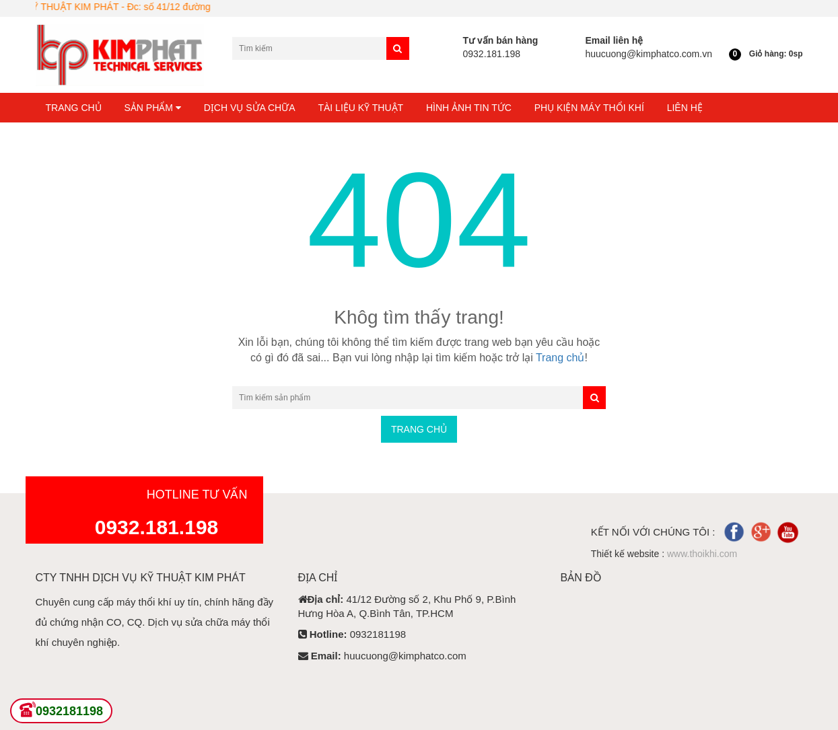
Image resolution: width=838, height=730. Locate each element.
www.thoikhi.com (702, 553)
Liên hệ (685, 107)
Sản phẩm (153, 107)
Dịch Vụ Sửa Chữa (249, 107)
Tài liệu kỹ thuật (360, 107)
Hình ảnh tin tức (469, 107)
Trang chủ (74, 107)
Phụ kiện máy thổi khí (589, 107)
